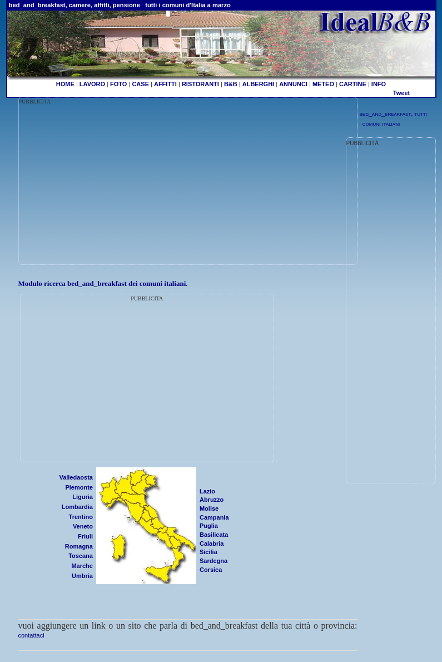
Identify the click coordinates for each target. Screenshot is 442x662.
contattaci (31, 635)
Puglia (209, 525)
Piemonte (79, 487)
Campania (214, 517)
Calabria (212, 543)
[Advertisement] (112, 184)
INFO (378, 84)
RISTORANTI (200, 84)
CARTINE (352, 84)
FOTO (118, 84)
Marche (82, 565)
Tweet (401, 93)
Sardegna (213, 560)
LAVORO (92, 84)
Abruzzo (212, 499)
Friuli (85, 536)
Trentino (81, 516)
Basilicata (214, 534)
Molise (209, 508)
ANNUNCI (293, 84)
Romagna (79, 546)
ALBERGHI (258, 84)
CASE (140, 84)
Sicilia (208, 552)
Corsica (211, 569)
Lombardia (77, 506)
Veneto (83, 526)
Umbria (82, 575)
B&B (230, 84)
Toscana (80, 555)
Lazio (207, 491)
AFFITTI (165, 84)
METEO (323, 84)
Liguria (82, 496)
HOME (65, 84)
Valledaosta (76, 477)
